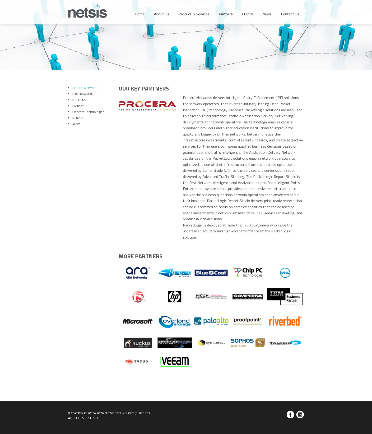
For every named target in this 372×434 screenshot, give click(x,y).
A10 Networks (82, 93)
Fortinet (78, 105)
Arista (76, 123)
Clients (247, 14)
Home (139, 14)
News (267, 14)
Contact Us (290, 14)
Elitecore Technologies (88, 111)
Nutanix (77, 117)
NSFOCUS (79, 99)
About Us (161, 14)
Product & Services (194, 14)
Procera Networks (85, 87)
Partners (226, 14)
